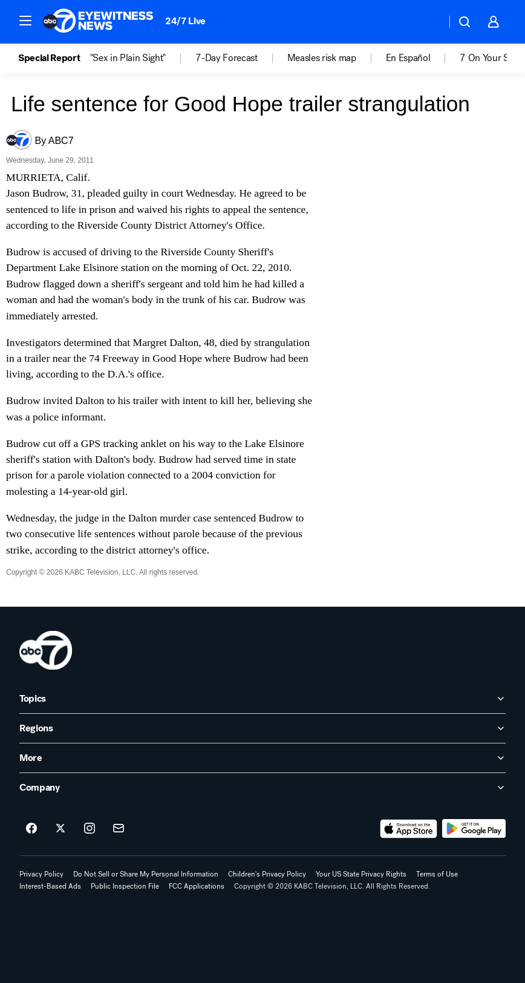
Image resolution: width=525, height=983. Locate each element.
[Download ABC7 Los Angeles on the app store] (409, 828)
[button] (25, 20)
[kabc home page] (45, 650)
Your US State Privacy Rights (361, 874)
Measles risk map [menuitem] (321, 58)
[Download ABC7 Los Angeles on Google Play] (474, 828)
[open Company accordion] (262, 787)
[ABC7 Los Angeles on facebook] (31, 829)
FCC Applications (196, 886)
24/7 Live (185, 21)
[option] (54, 58)
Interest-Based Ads (50, 886)
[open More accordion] (262, 758)
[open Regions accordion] (262, 728)
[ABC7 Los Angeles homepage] (98, 21)
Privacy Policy (41, 874)
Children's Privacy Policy (267, 874)
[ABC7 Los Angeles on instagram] (89, 829)
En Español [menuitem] (408, 58)
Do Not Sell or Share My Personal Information (145, 874)
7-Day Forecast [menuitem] (226, 58)
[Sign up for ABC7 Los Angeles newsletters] (118, 829)
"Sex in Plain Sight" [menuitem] (128, 58)
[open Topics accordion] (262, 699)
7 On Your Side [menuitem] (490, 58)
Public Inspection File (125, 886)
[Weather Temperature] (427, 22)
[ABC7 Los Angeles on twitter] (60, 829)
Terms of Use (437, 874)
